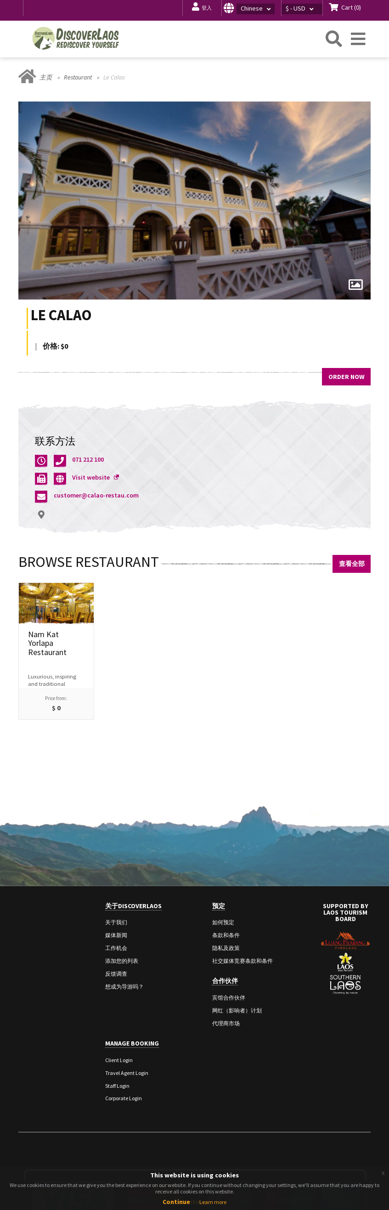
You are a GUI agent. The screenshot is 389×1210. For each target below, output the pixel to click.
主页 (45, 77)
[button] (251, 8)
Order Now (346, 377)
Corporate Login (123, 1098)
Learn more (212, 1202)
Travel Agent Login (126, 1072)
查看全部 (352, 564)
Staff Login (117, 1085)
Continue (176, 1202)
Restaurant (78, 77)
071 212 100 (88, 459)
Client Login (119, 1060)
